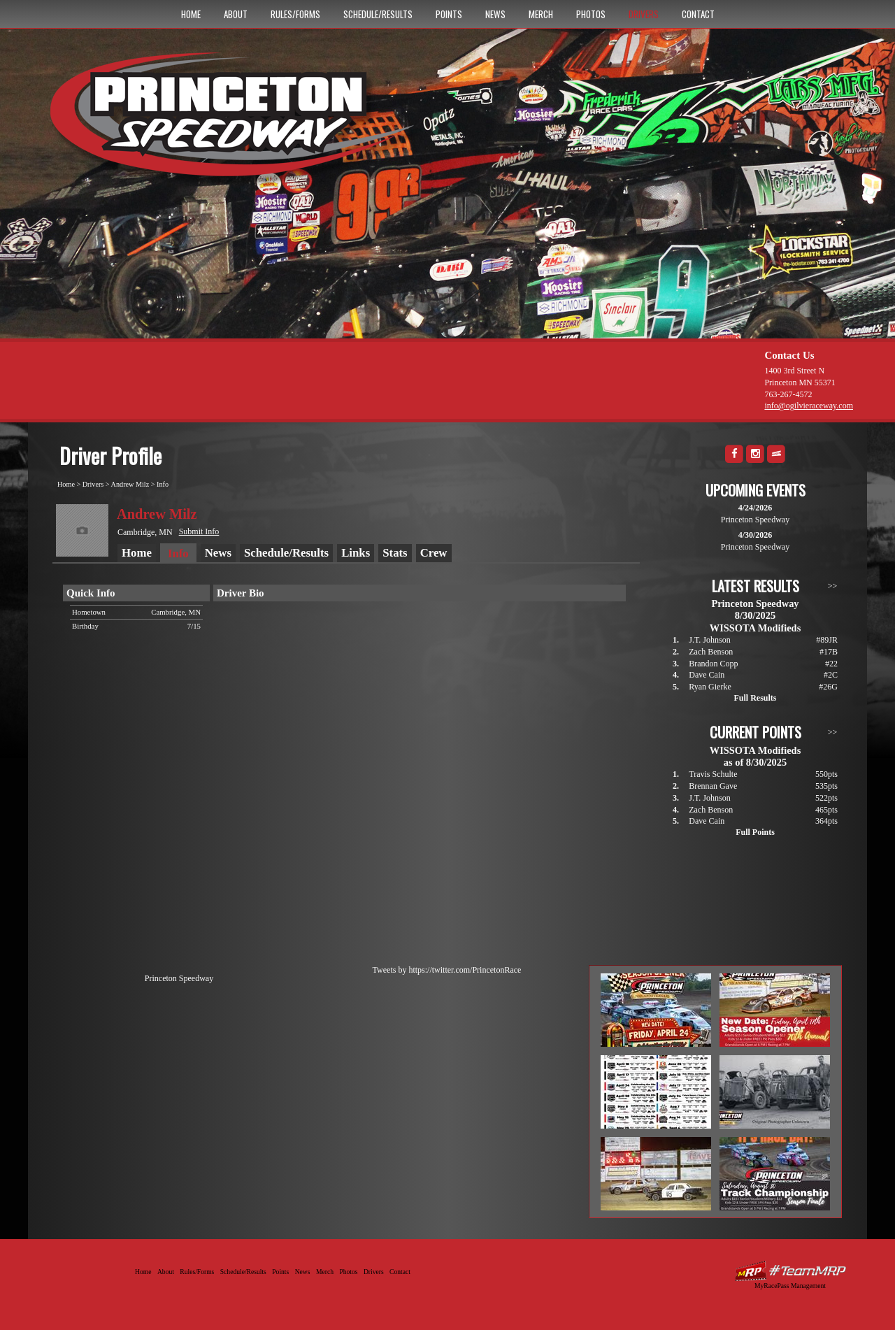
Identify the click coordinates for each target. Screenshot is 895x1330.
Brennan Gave (713, 786)
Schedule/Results (378, 14)
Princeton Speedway (179, 978)
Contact (698, 14)
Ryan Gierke (710, 687)
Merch (541, 14)
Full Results (754, 698)
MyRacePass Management (790, 1285)
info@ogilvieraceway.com (808, 405)
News (495, 14)
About (236, 14)
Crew (434, 552)
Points (449, 14)
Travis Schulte (713, 774)
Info (163, 484)
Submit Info (199, 531)
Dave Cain (706, 675)
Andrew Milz (130, 484)
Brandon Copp (713, 663)
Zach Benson (711, 652)
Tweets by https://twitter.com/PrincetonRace (447, 970)
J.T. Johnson (709, 640)
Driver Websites (790, 1271)
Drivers (644, 14)
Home (191, 14)
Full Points (755, 832)
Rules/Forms (295, 14)
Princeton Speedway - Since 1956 (236, 121)
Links (355, 552)
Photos (591, 14)
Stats (394, 552)
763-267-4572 (788, 394)
